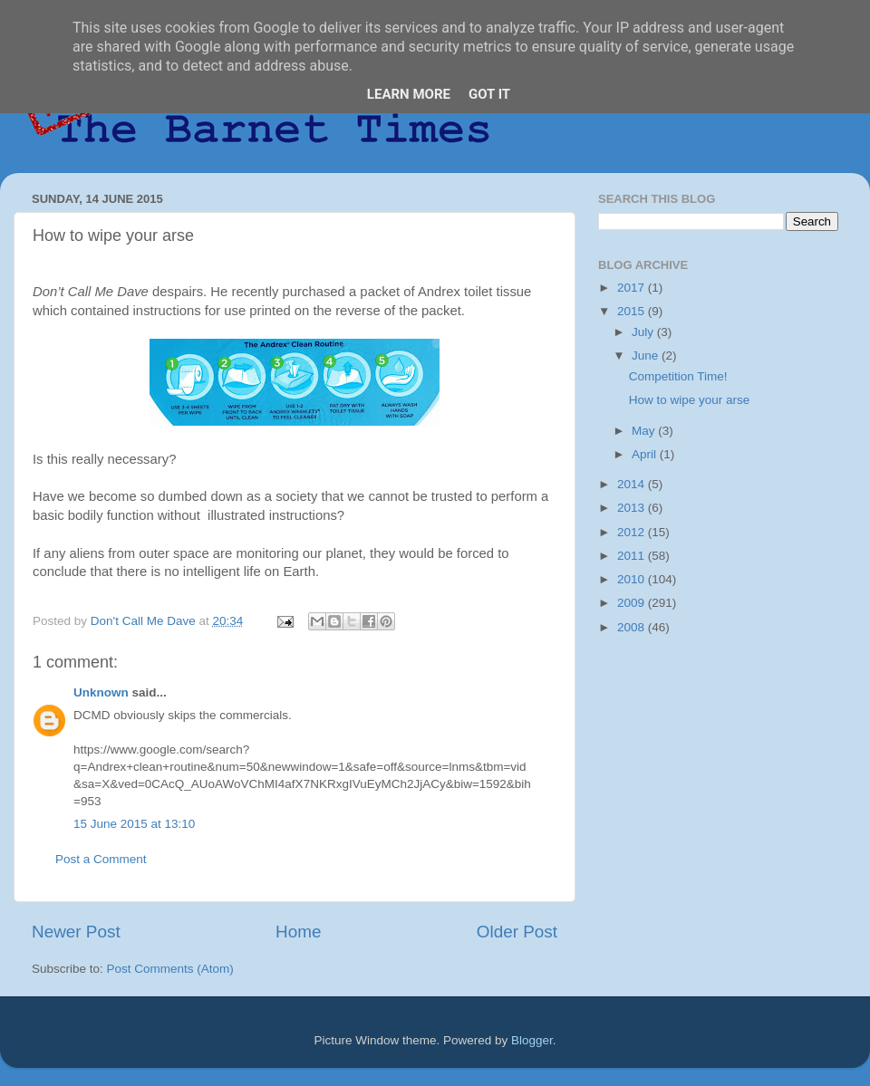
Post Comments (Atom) (170, 968)
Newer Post (76, 931)
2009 (632, 603)
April (646, 454)
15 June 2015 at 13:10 (134, 824)
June (647, 355)
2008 (632, 627)
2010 (632, 579)
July (644, 332)
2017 (632, 287)
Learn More (408, 94)
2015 (632, 311)
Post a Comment (101, 859)
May (645, 430)
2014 (632, 484)
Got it (489, 94)
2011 (632, 555)
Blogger (532, 1040)
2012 (632, 532)
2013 (632, 507)
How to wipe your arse (689, 400)
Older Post (517, 931)
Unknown (101, 692)
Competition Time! (678, 376)
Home (298, 931)
